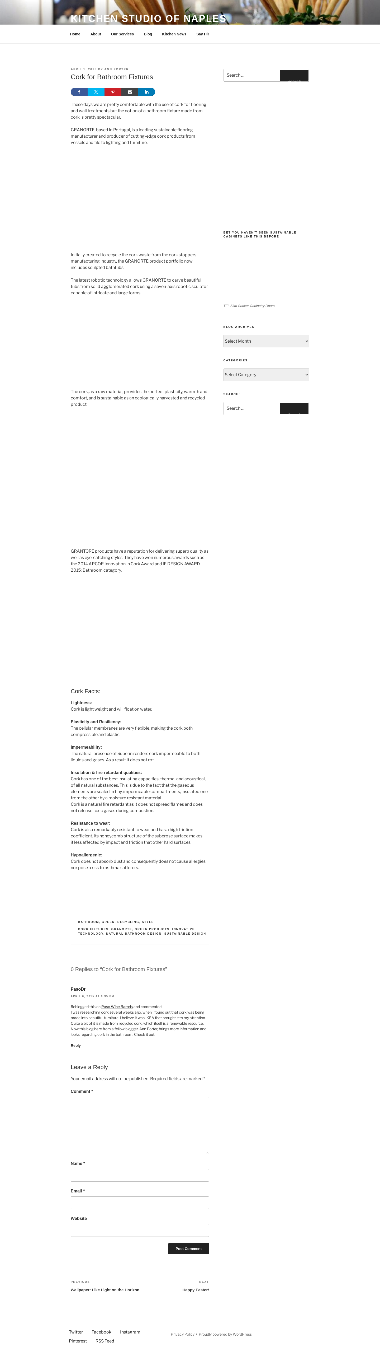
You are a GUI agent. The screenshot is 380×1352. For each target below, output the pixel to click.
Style (148, 922)
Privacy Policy (182, 1334)
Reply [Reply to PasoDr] (76, 1045)
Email (78, 1191)
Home (75, 34)
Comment (82, 1091)
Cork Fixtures (93, 929)
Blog (148, 34)
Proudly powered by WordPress (225, 1334)
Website (79, 1218)
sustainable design (185, 933)
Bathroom (88, 922)
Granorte (121, 929)
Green (108, 922)
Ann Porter (116, 69)
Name (78, 1163)
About (95, 34)
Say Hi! (202, 34)
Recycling (128, 922)
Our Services (122, 34)
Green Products (152, 929)
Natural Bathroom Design (134, 933)
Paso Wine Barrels (117, 1006)
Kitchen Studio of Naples (149, 18)
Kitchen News (174, 34)
